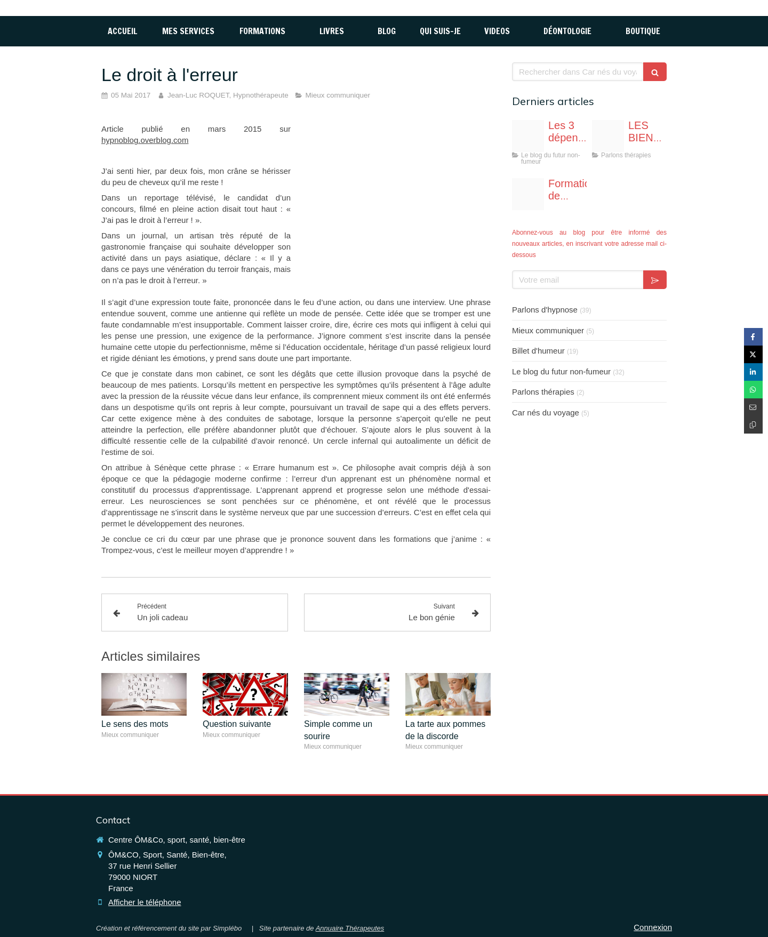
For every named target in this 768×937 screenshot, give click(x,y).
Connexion (653, 927)
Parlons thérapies (543, 391)
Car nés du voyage (545, 412)
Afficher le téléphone (144, 902)
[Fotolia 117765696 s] (528, 136)
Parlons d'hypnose (545, 309)
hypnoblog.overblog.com (144, 140)
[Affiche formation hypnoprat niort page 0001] (528, 194)
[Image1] (608, 136)
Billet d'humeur (538, 350)
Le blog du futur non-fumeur (561, 371)
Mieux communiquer (548, 330)
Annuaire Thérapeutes (350, 928)
